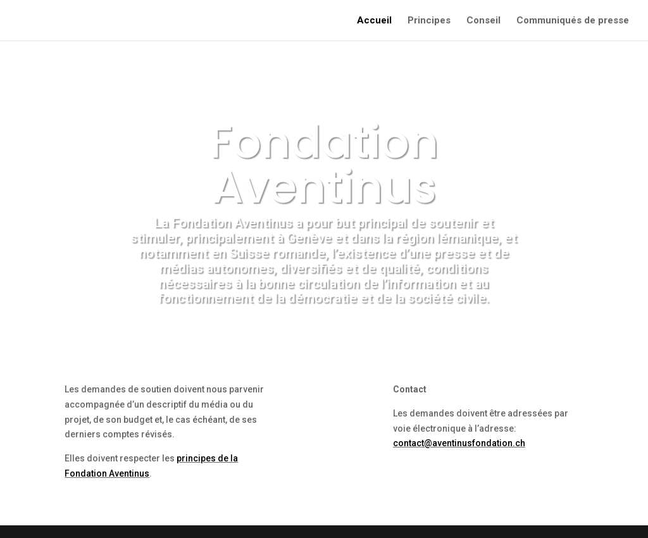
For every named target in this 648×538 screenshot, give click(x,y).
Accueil (374, 21)
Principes (429, 21)
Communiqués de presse (572, 21)
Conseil (483, 21)
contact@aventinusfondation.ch (459, 443)
